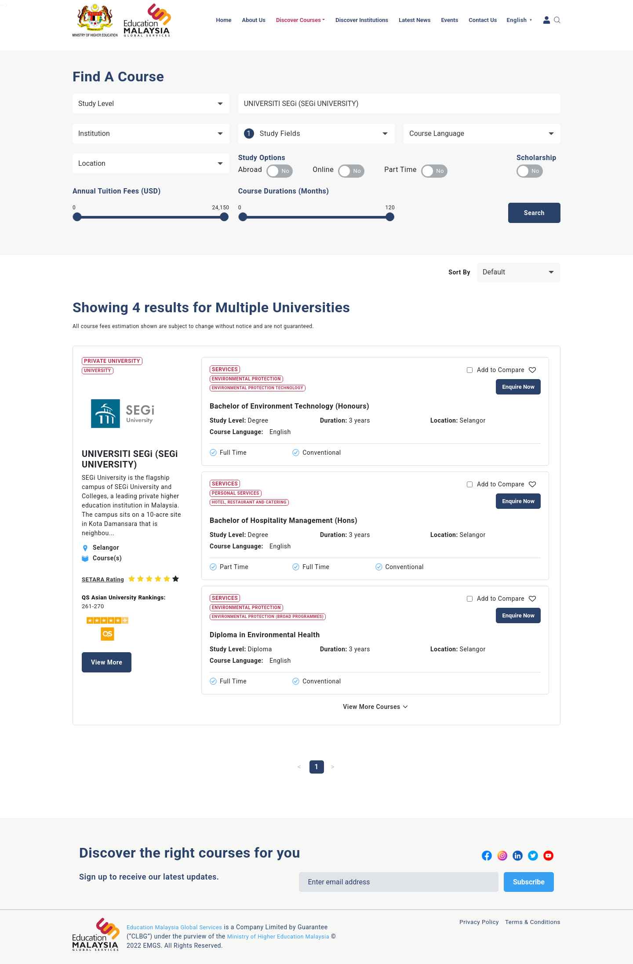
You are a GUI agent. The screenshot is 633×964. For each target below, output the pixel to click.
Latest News (414, 20)
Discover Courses (298, 20)
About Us (253, 20)
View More (106, 662)
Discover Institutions (361, 20)
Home (224, 20)
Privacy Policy (466, 923)
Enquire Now (518, 386)
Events (449, 20)
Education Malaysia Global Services (179, 924)
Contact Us (483, 20)
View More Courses (371, 706)
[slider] (77, 216)
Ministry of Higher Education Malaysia (283, 934)
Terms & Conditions (527, 923)
